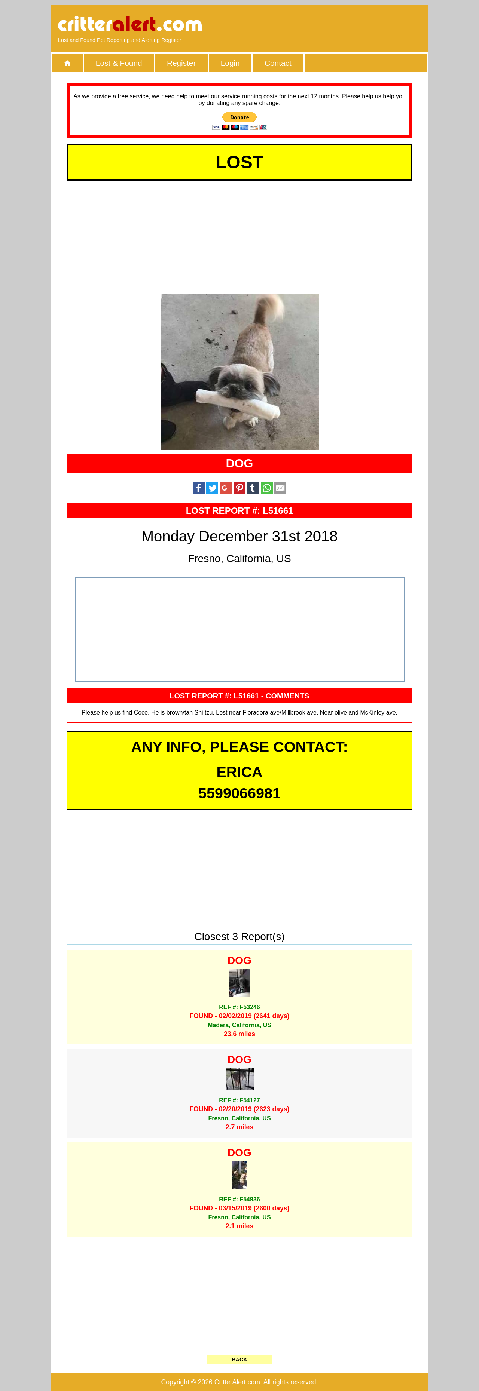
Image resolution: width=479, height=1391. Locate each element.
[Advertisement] (334, 24)
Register (181, 63)
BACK (239, 1360)
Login (230, 63)
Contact (278, 63)
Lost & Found (119, 63)
